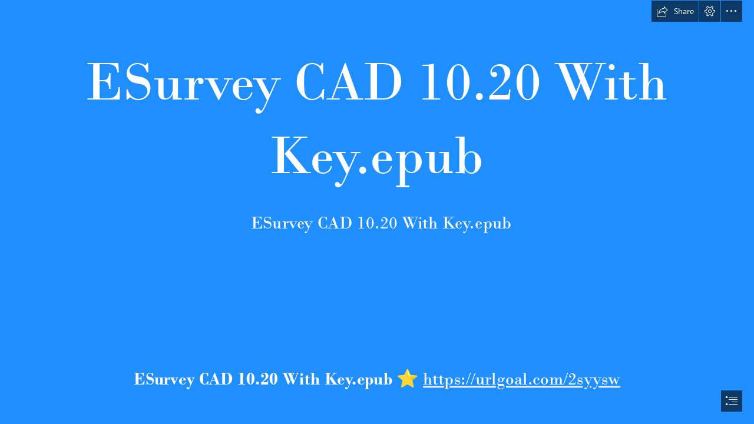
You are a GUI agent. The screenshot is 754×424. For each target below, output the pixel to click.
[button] (675, 11)
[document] (377, 212)
